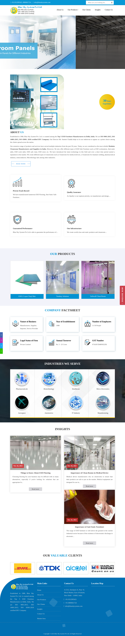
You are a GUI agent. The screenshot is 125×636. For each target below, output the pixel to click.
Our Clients (86, 10)
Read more (35, 489)
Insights (98, 10)
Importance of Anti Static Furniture (89, 527)
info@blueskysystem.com (42, 2)
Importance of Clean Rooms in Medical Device (89, 473)
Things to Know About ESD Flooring (35, 473)
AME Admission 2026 (20, 629)
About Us (60, 10)
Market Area (41, 618)
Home (39, 590)
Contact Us (109, 10)
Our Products (73, 10)
